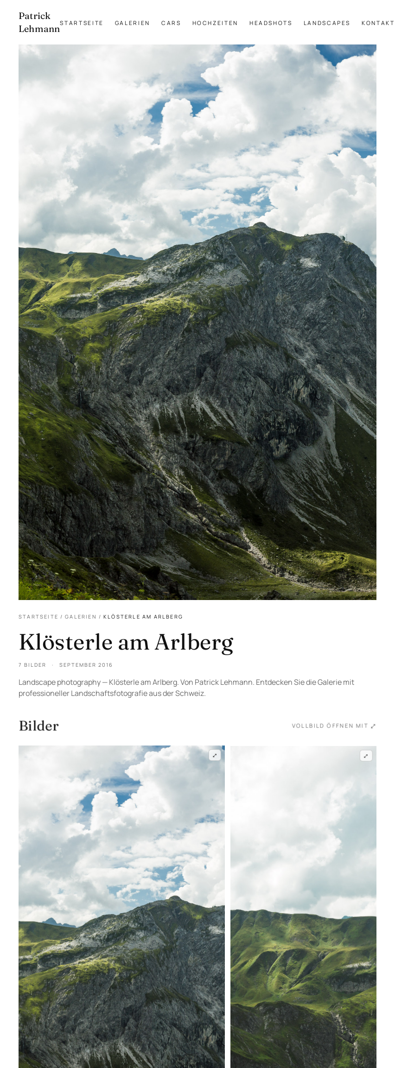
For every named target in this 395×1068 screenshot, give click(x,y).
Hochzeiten (215, 23)
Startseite (81, 23)
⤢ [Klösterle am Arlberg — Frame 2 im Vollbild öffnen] (366, 757)
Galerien (132, 23)
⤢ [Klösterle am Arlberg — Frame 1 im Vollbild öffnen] (214, 755)
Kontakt (378, 23)
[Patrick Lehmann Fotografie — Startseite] (39, 22)
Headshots (271, 23)
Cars (171, 23)
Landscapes (327, 23)
